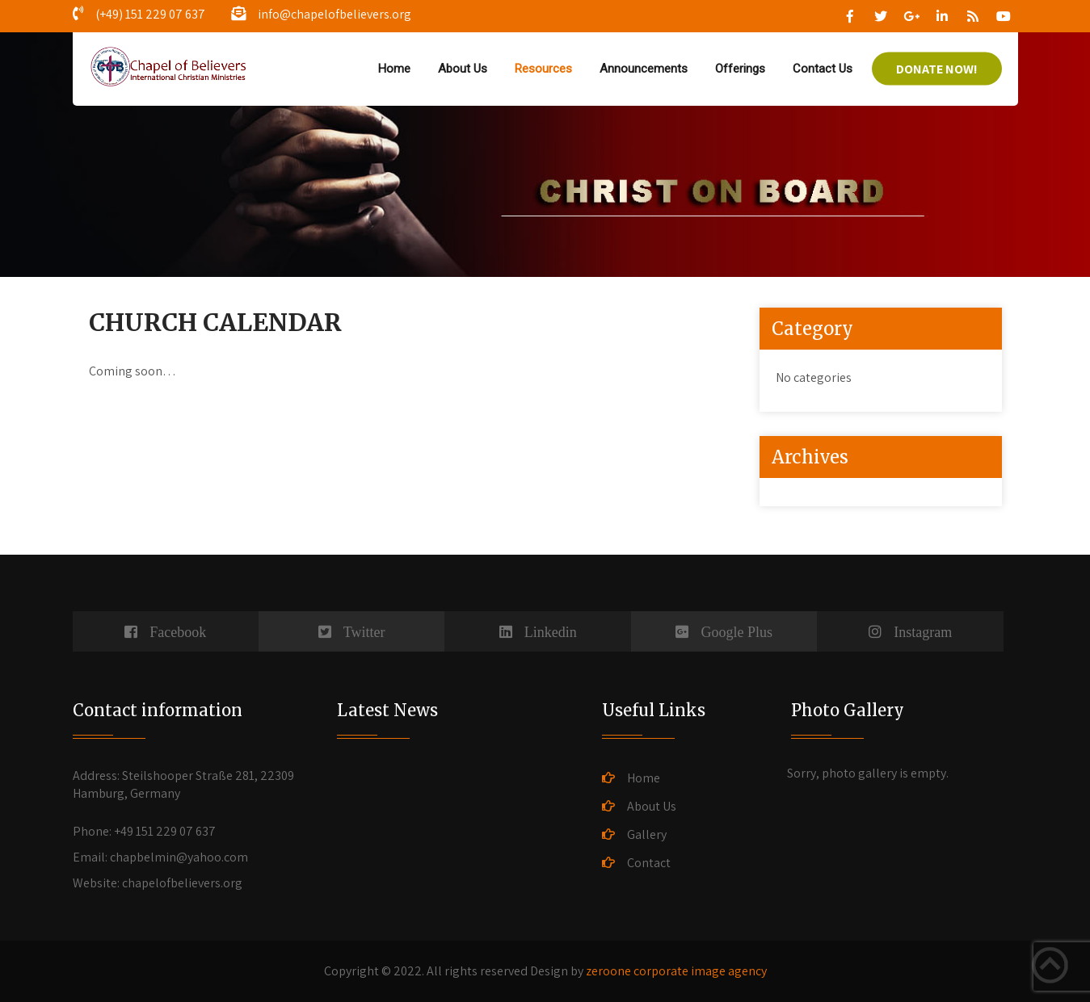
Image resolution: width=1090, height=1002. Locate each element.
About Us (462, 68)
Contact (649, 862)
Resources (543, 68)
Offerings (740, 68)
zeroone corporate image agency (676, 970)
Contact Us (822, 68)
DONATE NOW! (937, 69)
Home (394, 68)
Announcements (644, 68)
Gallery (647, 834)
